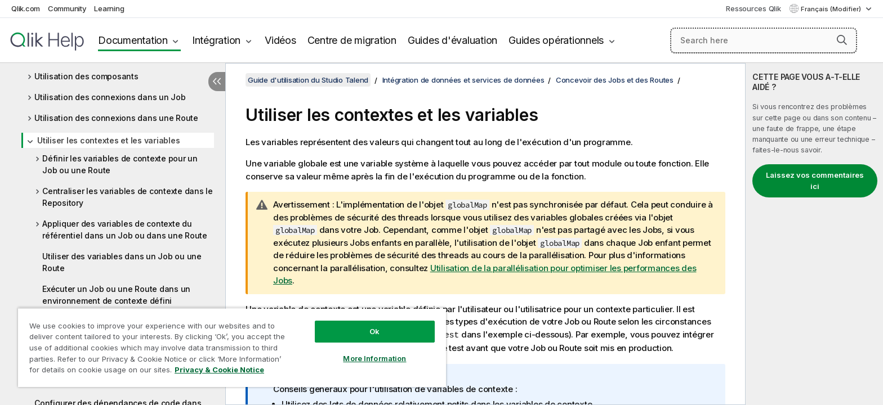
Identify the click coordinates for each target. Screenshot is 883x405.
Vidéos (280, 40)
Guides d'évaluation (452, 40)
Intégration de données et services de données (463, 79)
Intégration (216, 40)
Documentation (133, 40)
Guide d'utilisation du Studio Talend (308, 79)
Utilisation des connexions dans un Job (110, 97)
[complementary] (814, 234)
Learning (109, 8)
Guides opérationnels (556, 40)
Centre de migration (351, 40)
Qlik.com (25, 8)
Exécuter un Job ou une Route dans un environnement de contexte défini (116, 294)
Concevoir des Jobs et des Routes (615, 79)
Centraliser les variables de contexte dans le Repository (127, 197)
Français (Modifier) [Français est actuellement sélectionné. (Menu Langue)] (832, 9)
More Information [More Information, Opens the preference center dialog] (374, 358)
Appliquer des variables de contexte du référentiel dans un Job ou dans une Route (124, 229)
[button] (841, 40)
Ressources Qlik (753, 8)
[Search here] (764, 40)
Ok (374, 331)
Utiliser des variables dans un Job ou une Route (122, 262)
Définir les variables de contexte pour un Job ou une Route (120, 164)
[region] (232, 347)
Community (67, 8)
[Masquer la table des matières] (216, 81)
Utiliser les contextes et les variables (108, 140)
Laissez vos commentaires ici (815, 180)
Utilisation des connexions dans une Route (116, 118)
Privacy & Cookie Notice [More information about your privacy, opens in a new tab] (219, 369)
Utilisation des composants (86, 76)
